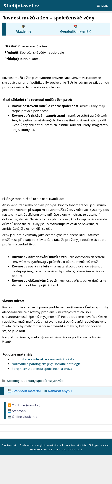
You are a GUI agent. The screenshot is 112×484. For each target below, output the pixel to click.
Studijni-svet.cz (21, 5)
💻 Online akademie (22, 416)
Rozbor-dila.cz (28, 445)
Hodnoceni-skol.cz (40, 449)
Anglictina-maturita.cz (49, 445)
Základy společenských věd (44, 381)
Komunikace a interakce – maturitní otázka (43, 359)
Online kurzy (75, 449)
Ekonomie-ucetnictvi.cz (75, 445)
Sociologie (14, 381)
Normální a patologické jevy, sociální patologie (46, 364)
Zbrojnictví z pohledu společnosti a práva (42, 368)
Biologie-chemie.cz (99, 445)
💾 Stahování (17, 411)
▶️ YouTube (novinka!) (23, 405)
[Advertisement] (56, 169)
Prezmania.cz (59, 449)
